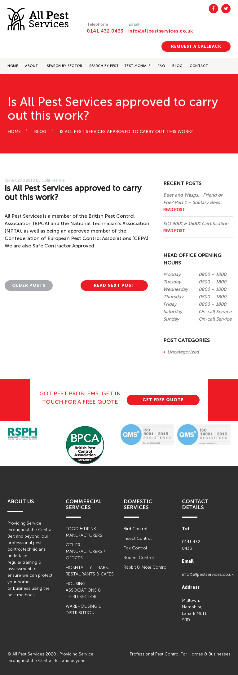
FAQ (161, 66)
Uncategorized (183, 352)
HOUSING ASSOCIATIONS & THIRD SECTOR (83, 590)
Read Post (174, 209)
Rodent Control (139, 557)
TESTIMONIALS (137, 66)
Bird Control (135, 528)
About (31, 66)
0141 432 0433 (105, 31)
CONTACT (199, 66)
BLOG (177, 66)
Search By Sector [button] (64, 66)
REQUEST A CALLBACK (196, 46)
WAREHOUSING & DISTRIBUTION (84, 609)
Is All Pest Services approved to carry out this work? (126, 131)
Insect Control (138, 538)
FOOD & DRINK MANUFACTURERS (84, 532)
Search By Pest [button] (104, 66)
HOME (14, 131)
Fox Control (135, 548)
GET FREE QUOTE (163, 399)
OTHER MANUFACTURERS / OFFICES (85, 551)
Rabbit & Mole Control (145, 567)
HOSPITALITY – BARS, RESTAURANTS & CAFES (90, 571)
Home (12, 66)
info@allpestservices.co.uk (160, 31)
